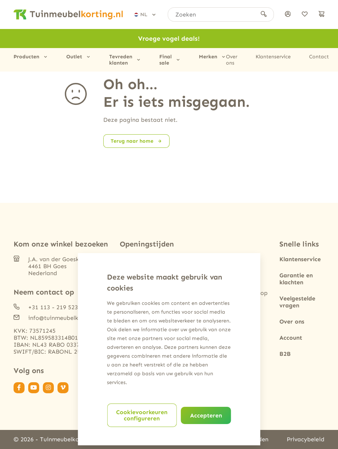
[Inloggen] (288, 14)
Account (290, 337)
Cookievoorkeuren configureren (141, 415)
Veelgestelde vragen (297, 302)
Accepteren (206, 415)
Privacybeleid (305, 439)
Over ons (231, 60)
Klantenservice (273, 57)
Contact (319, 57)
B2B (285, 353)
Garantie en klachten (296, 279)
